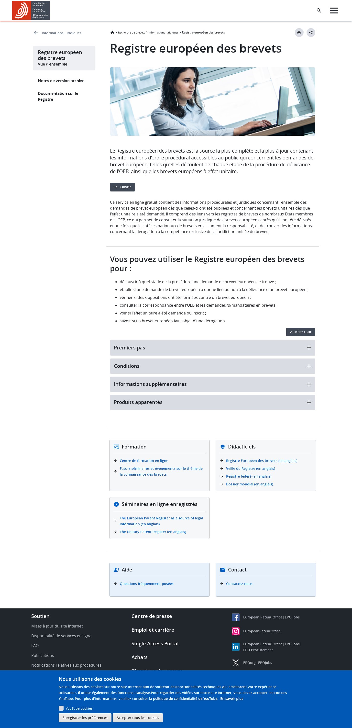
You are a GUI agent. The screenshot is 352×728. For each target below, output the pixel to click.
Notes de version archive (61, 80)
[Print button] (299, 32)
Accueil (112, 32)
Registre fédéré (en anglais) (248, 476)
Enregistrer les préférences (85, 717)
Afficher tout (300, 331)
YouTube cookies (79, 708)
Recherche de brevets (131, 32)
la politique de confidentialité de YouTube (183, 698)
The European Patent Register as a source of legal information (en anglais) (161, 521)
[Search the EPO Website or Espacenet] (319, 10)
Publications (42, 655)
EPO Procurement (258, 650)
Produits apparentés (212, 402)
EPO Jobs (292, 617)
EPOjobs (265, 662)
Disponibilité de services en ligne (61, 635)
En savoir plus (231, 698)
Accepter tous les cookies (138, 717)
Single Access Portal (155, 643)
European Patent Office (262, 617)
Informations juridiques (61, 33)
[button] (50, 10)
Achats (140, 657)
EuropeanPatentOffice (261, 631)
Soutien (40, 616)
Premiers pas (212, 347)
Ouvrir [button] (125, 187)
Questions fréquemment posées (147, 583)
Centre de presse (152, 616)
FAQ (35, 645)
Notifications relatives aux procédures (66, 665)
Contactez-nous (239, 583)
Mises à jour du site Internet (57, 626)
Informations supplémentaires (212, 384)
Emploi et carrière (153, 630)
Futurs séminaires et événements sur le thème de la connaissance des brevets (161, 471)
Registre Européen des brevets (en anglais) (261, 460)
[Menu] (334, 10)
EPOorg (249, 662)
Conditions (212, 366)
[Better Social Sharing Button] (311, 32)
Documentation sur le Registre (58, 96)
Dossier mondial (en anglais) (249, 484)
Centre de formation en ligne (144, 460)
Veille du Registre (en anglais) (250, 468)
